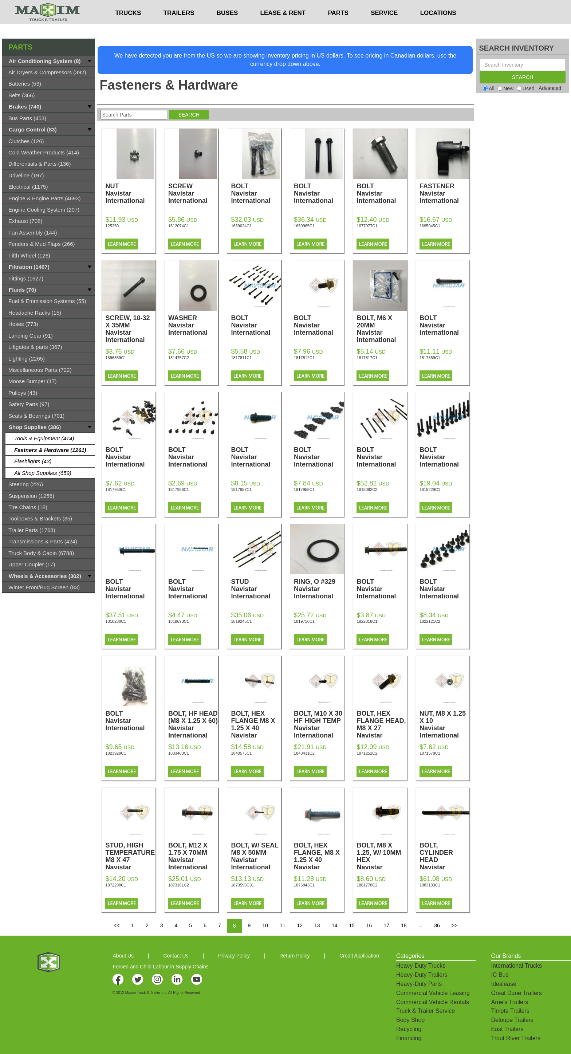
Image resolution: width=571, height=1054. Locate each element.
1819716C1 (304, 621)
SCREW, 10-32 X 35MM (130, 328)
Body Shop (410, 1020)
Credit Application (359, 956)
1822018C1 (367, 621)
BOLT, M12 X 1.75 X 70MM (193, 856)
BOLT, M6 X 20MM (381, 328)
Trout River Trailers (515, 1038)
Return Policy (294, 956)
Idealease (503, 984)
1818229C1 (430, 489)
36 (437, 925)
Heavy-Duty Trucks (420, 966)
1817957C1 (241, 489)
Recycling (408, 1029)
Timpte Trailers (510, 1011)
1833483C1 (178, 753)
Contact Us (175, 956)
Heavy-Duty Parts (419, 984)
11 (283, 925)
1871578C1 (430, 753)
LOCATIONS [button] (438, 27)
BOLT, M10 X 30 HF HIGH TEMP (319, 724)
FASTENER (444, 193)
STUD (256, 589)
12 (300, 925)
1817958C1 (304, 489)
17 (386, 925)
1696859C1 (115, 357)
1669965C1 (304, 226)
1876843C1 (304, 885)
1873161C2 (178, 885)
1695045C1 (430, 226)
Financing (408, 1038)
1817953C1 (115, 489)
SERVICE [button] (384, 27)
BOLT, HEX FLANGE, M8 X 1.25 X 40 (319, 860)
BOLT (256, 193)
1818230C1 (115, 621)
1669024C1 (241, 226)
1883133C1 (430, 885)
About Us (123, 956)
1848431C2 (304, 753)
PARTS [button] (338, 27)
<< (116, 925)
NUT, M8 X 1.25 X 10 (444, 724)
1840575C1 (241, 753)
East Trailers (507, 1029)
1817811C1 (241, 357)
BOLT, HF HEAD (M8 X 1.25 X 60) (193, 724)
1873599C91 (242, 885)
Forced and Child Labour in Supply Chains (160, 967)
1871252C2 (367, 753)
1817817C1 (367, 357)
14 (335, 925)
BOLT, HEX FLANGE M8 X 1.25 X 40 (256, 728)
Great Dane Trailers (516, 993)
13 (317, 925)
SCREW (193, 193)
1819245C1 (241, 621)
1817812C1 (304, 357)
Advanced (550, 88)
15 (352, 925)
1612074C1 (178, 226)
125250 (112, 226)
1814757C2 (178, 357)
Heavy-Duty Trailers (421, 975)
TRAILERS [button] (179, 27)
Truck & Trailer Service (425, 1011)
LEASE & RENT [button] (283, 27)
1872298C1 (115, 885)
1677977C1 (367, 226)
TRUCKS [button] (128, 27)
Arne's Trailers (509, 1002)
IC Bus (499, 975)
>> (454, 925)
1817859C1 (430, 357)
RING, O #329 (319, 589)
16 (369, 925)
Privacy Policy (234, 956)
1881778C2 (367, 885)
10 (265, 925)
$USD (382, 7)
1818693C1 (178, 621)
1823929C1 (115, 753)
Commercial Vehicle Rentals (432, 1002)
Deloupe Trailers (512, 1020)
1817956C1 (178, 489)
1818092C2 (367, 489)
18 (404, 925)
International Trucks (516, 966)
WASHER (193, 325)
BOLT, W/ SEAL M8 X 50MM (256, 856)
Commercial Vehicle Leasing (433, 993)
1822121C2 (430, 621)
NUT (130, 193)
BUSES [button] (227, 27)
